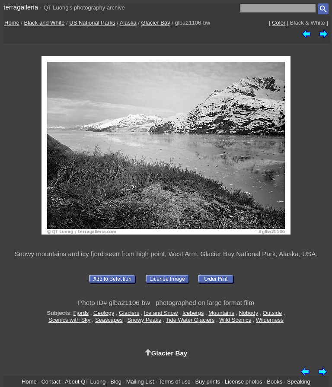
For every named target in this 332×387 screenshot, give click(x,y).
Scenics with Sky (69, 320)
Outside (272, 313)
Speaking (298, 381)
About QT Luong (85, 381)
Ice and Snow (161, 313)
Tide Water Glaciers (190, 320)
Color (278, 22)
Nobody (249, 313)
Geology (103, 313)
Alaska (128, 22)
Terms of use (175, 381)
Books (274, 381)
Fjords (81, 313)
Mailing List (140, 381)
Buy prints (207, 381)
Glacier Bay (155, 22)
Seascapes (109, 320)
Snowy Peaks (144, 320)
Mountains (221, 313)
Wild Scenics (235, 320)
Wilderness (270, 320)
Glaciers (129, 313)
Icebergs (193, 313)
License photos (243, 381)
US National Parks (92, 22)
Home (11, 22)
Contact (50, 381)
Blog (115, 381)
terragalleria (20, 7)
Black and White (44, 22)
